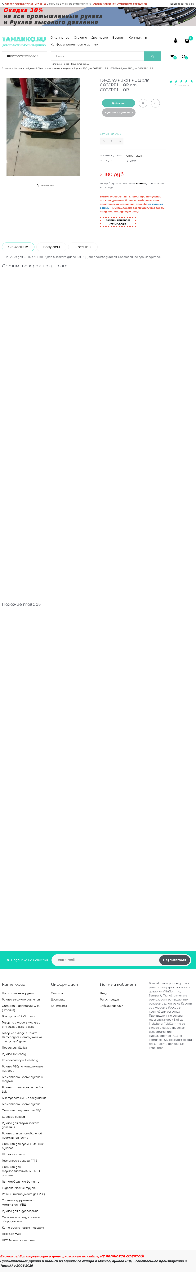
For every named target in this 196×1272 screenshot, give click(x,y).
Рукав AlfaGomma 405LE (76, 64)
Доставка (99, 37)
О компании (60, 37)
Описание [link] (18, 247)
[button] (121, 141)
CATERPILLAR (135, 155)
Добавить (118, 103)
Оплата (80, 37)
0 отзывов (182, 85)
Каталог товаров (24, 56)
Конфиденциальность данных (74, 44)
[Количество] (112, 141)
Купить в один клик (119, 112)
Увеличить (47, 185)
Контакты (138, 37)
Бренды (118, 37)
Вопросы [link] (51, 247)
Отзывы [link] (82, 247)
